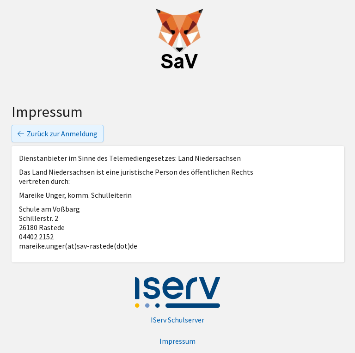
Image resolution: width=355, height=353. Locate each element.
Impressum (177, 341)
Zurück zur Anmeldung (58, 133)
